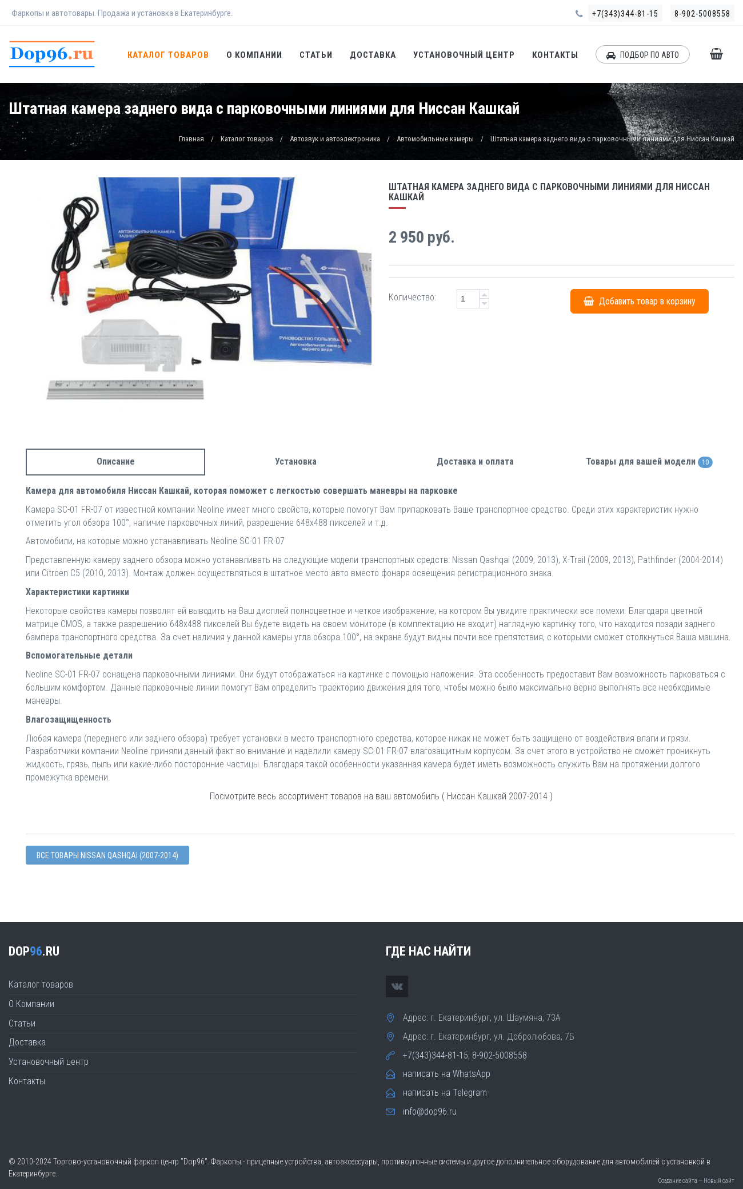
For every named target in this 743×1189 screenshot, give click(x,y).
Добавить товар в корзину (640, 301)
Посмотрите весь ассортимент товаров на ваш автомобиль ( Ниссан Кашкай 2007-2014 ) (381, 796)
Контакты (555, 55)
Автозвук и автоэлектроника (335, 138)
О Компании (254, 55)
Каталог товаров (168, 55)
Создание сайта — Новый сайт (696, 1180)
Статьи (316, 55)
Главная (191, 138)
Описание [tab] (116, 461)
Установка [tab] (296, 461)
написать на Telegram (445, 1092)
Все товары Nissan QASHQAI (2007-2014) (107, 855)
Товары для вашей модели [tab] (649, 462)
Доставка (373, 55)
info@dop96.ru (430, 1111)
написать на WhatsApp (446, 1073)
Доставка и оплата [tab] (475, 461)
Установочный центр (464, 55)
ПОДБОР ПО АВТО (642, 55)
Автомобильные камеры (435, 138)
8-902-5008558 (702, 13)
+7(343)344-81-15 (625, 13)
